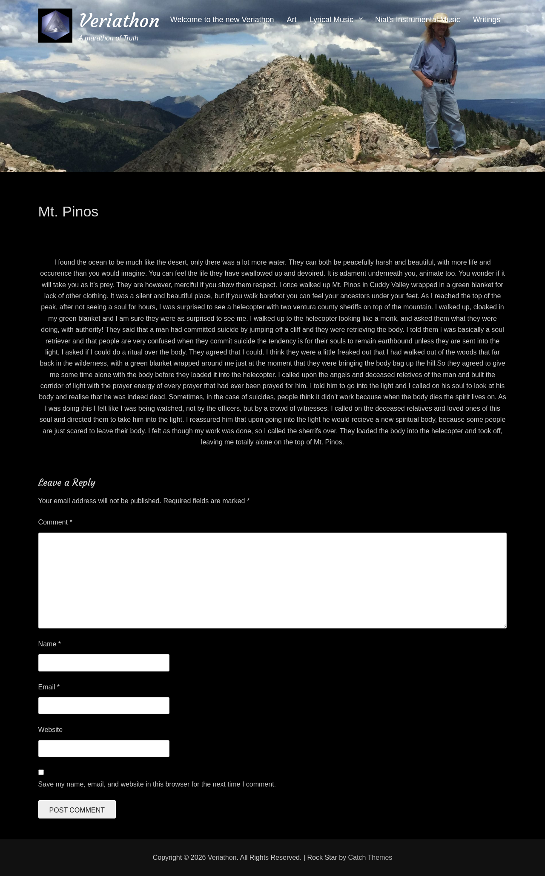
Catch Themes (370, 857)
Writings (487, 19)
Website (50, 729)
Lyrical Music (331, 19)
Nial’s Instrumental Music (417, 19)
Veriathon (119, 20)
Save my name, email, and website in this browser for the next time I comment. (157, 784)
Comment (55, 522)
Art (292, 19)
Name (49, 644)
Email (49, 687)
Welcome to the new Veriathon (222, 19)
